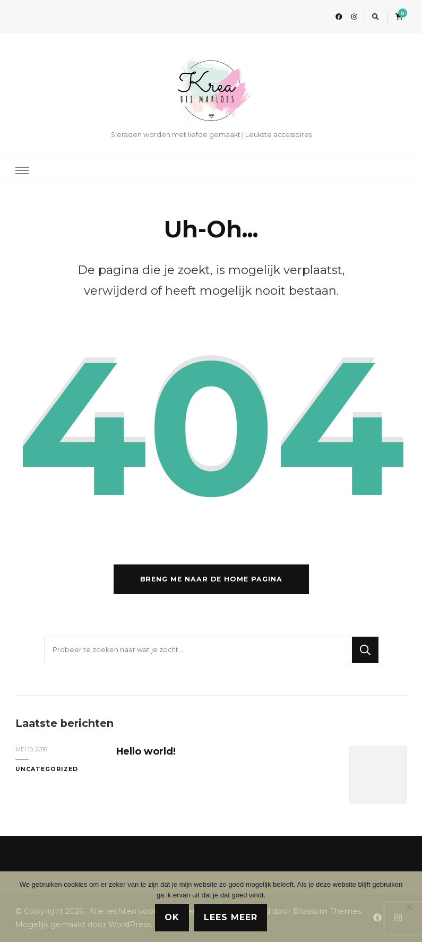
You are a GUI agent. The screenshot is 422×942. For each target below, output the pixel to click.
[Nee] (408, 907)
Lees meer (230, 917)
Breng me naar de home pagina (211, 579)
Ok (172, 917)
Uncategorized (46, 769)
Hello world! (146, 751)
